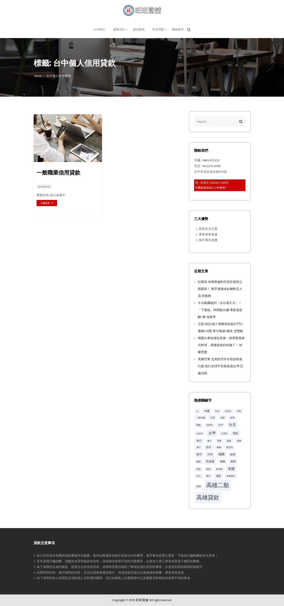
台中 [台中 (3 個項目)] (220, 425)
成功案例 (138, 29)
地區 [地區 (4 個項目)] (235, 433)
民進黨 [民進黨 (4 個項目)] (210, 461)
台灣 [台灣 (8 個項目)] (211, 433)
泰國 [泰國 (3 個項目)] (222, 461)
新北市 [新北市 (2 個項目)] (230, 447)
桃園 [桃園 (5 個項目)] (221, 454)
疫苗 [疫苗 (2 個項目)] (208, 469)
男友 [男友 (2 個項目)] (198, 469)
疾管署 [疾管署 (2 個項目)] (219, 469)
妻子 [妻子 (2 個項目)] (209, 441)
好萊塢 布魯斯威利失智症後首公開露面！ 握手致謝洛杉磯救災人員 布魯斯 (220, 289)
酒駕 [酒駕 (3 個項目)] (218, 476)
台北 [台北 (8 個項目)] (232, 425)
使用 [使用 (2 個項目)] (232, 418)
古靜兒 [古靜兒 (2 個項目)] (209, 425)
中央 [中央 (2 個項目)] (217, 411)
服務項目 (119, 29)
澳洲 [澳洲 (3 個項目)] (233, 461)
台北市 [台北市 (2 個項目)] (199, 433)
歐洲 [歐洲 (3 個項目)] (232, 454)
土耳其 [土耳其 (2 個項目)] (224, 433)
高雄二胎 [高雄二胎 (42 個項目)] (217, 485)
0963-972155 (211, 160)
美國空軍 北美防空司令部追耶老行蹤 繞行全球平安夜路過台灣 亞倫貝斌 (220, 366)
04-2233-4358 (211, 166)
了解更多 (46, 202)
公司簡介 (99, 29)
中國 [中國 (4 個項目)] (207, 411)
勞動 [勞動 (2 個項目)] (198, 425)
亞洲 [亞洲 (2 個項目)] (213, 418)
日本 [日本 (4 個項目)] (210, 454)
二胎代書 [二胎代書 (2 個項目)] (200, 418)
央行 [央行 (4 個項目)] (199, 440)
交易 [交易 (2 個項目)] (222, 418)
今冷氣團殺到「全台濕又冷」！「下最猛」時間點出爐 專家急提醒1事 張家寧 (220, 310)
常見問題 (158, 29)
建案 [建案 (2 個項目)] (229, 441)
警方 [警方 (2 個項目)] (208, 476)
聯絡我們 (178, 29)
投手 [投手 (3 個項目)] (208, 447)
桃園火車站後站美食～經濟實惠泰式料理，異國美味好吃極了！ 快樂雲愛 (221, 345)
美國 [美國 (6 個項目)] (231, 469)
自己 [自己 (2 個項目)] (198, 476)
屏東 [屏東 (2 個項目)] (219, 441)
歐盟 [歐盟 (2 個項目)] (198, 462)
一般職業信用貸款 (58, 172)
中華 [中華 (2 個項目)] (239, 411)
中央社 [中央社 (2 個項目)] (228, 411)
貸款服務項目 (44, 186)
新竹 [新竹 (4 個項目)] (199, 454)
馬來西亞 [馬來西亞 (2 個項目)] (231, 476)
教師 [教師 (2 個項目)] (219, 447)
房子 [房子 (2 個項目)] (198, 447)
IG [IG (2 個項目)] (197, 411)
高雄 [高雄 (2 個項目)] (198, 486)
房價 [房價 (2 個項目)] (239, 441)
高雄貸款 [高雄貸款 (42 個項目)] (207, 497)
